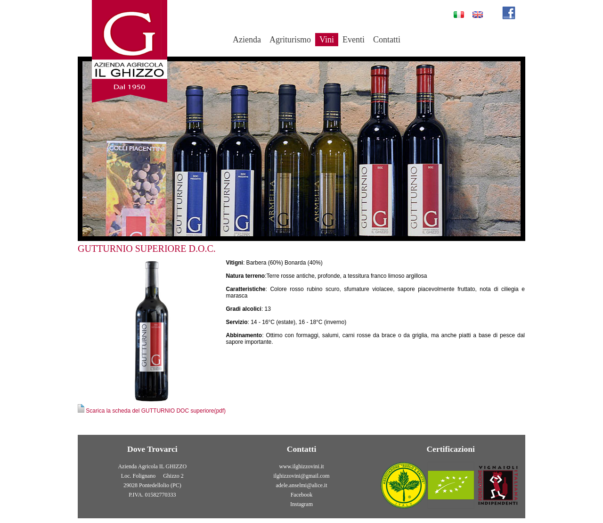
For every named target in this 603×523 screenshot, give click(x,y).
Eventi (353, 39)
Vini (326, 39)
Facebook (302, 494)
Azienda (247, 39)
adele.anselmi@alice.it (301, 485)
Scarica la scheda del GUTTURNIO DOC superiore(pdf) (152, 410)
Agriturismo (290, 39)
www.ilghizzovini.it (301, 466)
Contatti (386, 39)
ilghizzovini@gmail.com (301, 476)
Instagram (301, 504)
